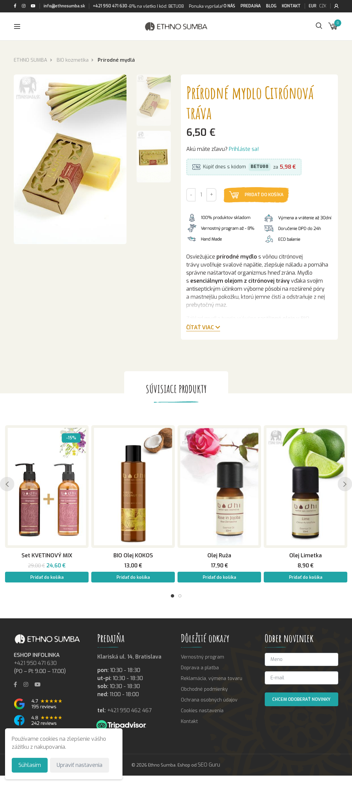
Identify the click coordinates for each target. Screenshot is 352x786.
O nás (229, 6)
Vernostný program (202, 657)
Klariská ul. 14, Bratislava (129, 656)
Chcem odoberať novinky (301, 699)
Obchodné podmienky (204, 689)
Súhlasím (29, 765)
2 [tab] (180, 596)
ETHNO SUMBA (30, 60)
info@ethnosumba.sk (64, 6)
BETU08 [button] (259, 167)
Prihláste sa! (244, 149)
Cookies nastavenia (202, 711)
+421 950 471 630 (110, 6)
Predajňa (251, 6)
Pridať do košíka (264, 195)
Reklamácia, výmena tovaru (211, 678)
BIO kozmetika (73, 60)
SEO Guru (209, 764)
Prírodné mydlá (116, 60)
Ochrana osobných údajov (209, 700)
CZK (322, 6)
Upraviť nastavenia (79, 765)
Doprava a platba (200, 668)
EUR (312, 6)
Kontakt (291, 6)
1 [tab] (172, 596)
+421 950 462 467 (129, 710)
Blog (271, 6)
